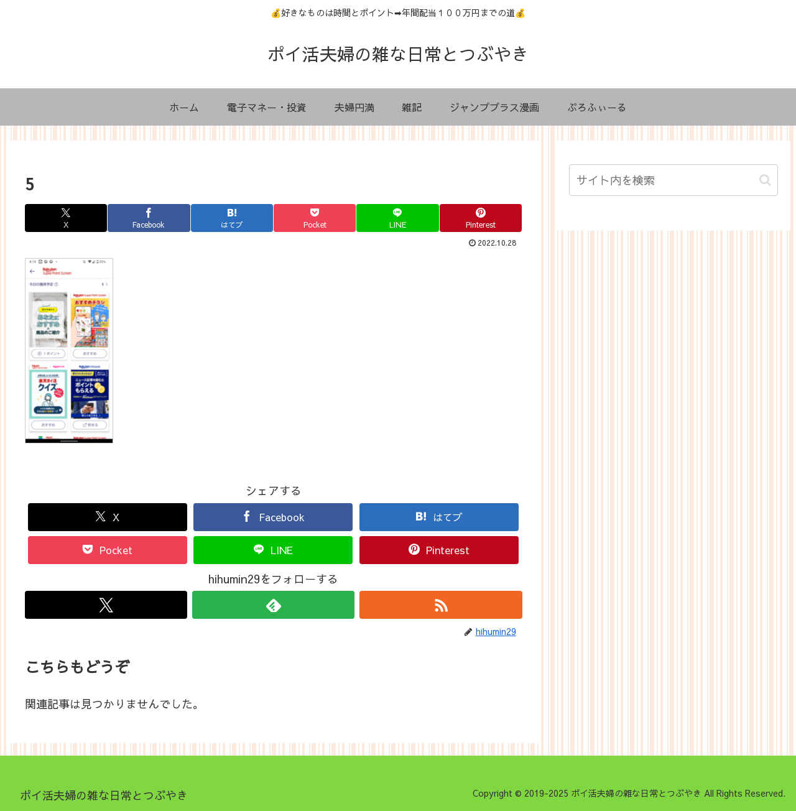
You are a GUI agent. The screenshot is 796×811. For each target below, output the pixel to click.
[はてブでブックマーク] (232, 218)
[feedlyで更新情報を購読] (273, 605)
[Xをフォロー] (106, 605)
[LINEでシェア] (397, 218)
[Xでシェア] (66, 218)
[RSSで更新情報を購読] (440, 605)
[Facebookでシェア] (148, 218)
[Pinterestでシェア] (481, 218)
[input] (673, 180)
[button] (765, 180)
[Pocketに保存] (314, 218)
